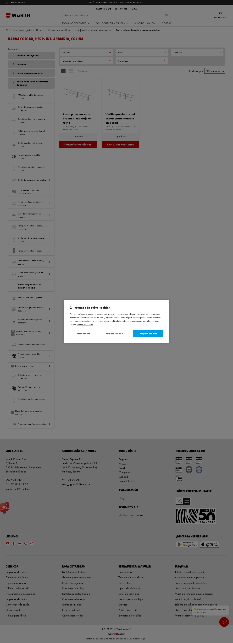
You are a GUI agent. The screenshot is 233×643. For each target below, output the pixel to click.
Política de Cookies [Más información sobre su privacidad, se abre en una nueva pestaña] (85, 324)
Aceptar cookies (148, 333)
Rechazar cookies (114, 333)
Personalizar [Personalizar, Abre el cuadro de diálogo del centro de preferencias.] (83, 333)
